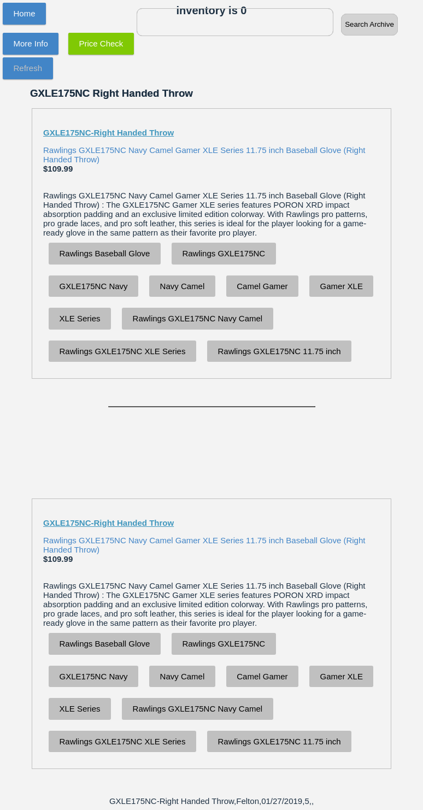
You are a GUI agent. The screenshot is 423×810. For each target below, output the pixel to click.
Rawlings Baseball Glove (105, 253)
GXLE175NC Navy (94, 286)
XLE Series (80, 318)
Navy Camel (182, 286)
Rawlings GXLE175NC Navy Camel (198, 318)
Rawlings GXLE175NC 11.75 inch (279, 351)
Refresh (28, 68)
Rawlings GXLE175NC (223, 253)
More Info (31, 43)
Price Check (101, 43)
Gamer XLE (341, 286)
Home (25, 13)
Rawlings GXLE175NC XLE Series (123, 351)
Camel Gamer (262, 286)
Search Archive (369, 24)
